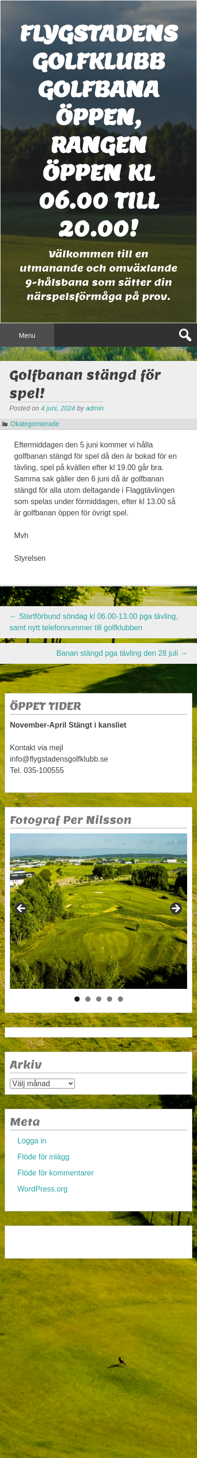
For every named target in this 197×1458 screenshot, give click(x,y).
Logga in (31, 1141)
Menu (27, 335)
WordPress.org (42, 1189)
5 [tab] (120, 999)
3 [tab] (98, 999)
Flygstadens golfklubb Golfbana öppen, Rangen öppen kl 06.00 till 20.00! (98, 130)
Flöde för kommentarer (55, 1173)
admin (95, 408)
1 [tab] (77, 999)
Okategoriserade (34, 424)
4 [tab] (109, 999)
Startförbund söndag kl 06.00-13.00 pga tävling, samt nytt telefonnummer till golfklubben (93, 622)
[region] (98, 911)
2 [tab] (87, 999)
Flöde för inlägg (43, 1157)
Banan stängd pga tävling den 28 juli (122, 653)
